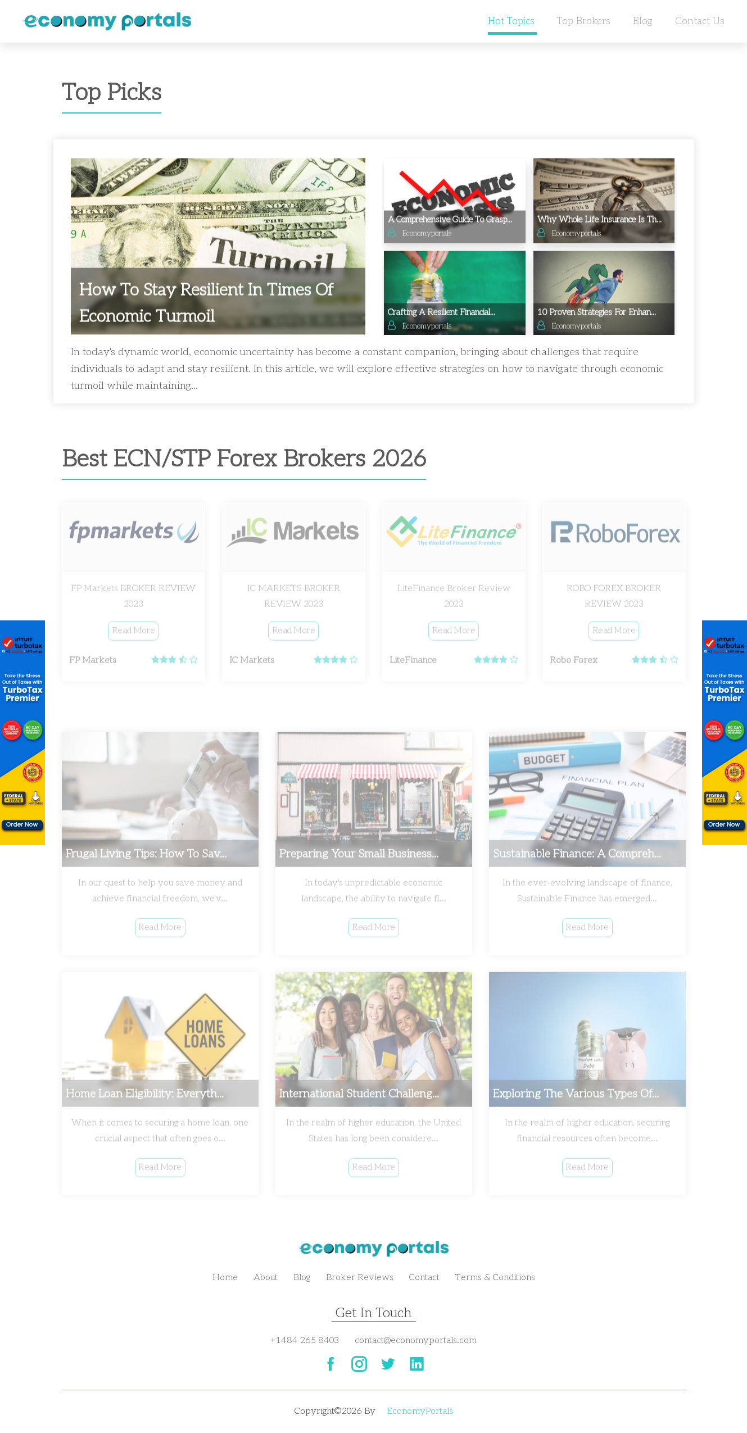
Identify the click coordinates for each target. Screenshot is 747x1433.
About (265, 1277)
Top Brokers (583, 21)
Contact (424, 1277)
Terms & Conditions (495, 1277)
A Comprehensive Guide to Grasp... (450, 222)
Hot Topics (511, 21)
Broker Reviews (359, 1277)
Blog (643, 21)
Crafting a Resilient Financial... (441, 315)
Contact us (700, 21)
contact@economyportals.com (416, 1340)
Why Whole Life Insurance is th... (599, 222)
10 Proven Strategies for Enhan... (596, 315)
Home (225, 1277)
